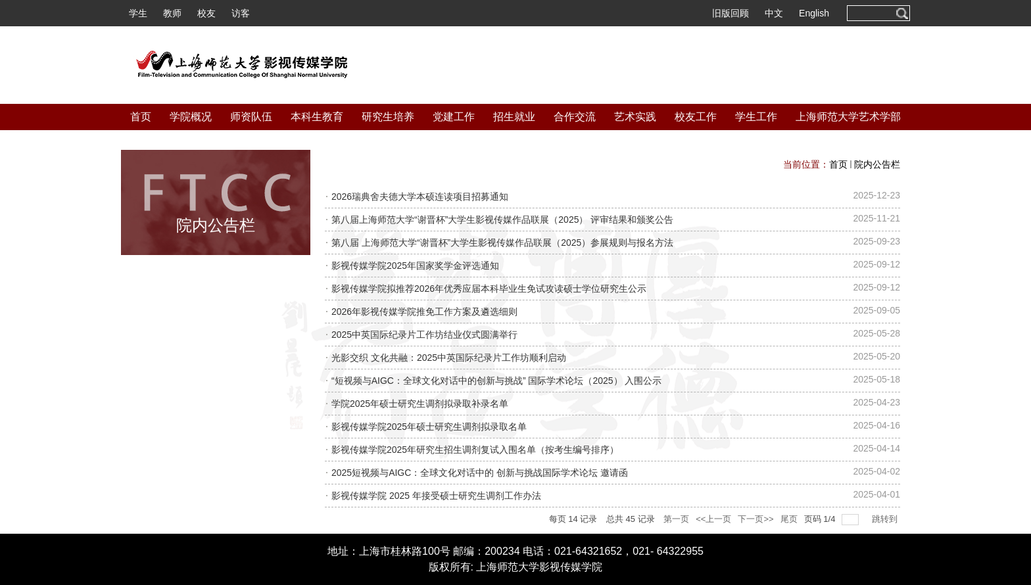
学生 (138, 13)
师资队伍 (251, 116)
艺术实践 (635, 116)
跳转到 (886, 519)
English (814, 13)
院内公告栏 (877, 164)
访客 (240, 13)
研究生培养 (388, 116)
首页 (140, 116)
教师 (172, 13)
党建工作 (454, 116)
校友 (206, 13)
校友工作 (696, 116)
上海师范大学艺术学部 (848, 116)
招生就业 (514, 116)
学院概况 (191, 116)
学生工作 (756, 116)
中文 (774, 13)
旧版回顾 (730, 13)
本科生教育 (317, 116)
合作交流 (575, 116)
